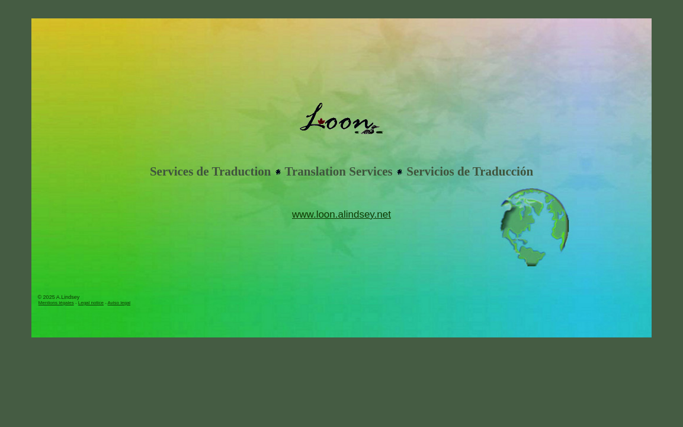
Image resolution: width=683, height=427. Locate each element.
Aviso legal (119, 302)
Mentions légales (56, 302)
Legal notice (91, 302)
